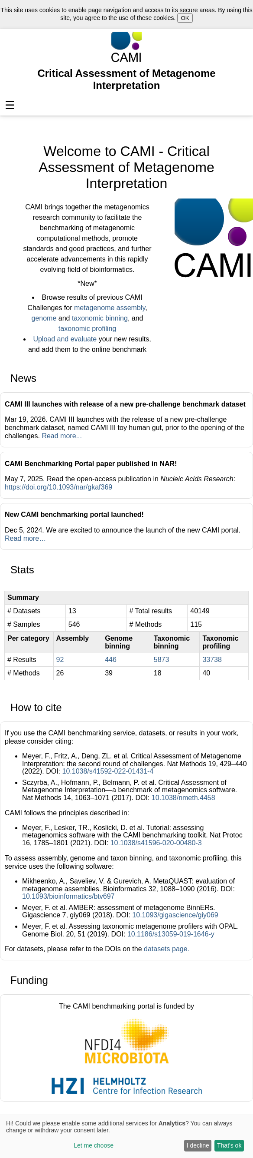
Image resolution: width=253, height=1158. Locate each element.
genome (44, 318)
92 (60, 659)
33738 (212, 659)
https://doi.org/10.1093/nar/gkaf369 (58, 487)
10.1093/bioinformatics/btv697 (68, 896)
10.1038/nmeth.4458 (183, 797)
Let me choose (94, 1145)
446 (111, 659)
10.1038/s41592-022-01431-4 (107, 771)
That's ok (229, 1145)
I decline (198, 1145)
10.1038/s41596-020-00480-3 (156, 843)
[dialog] (126, 1136)
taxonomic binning (100, 318)
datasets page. (166, 949)
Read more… (25, 538)
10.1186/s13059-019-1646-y (170, 934)
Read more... (61, 436)
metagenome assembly (109, 307)
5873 (161, 659)
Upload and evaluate (65, 339)
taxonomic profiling (87, 328)
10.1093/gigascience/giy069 (175, 915)
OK (185, 18)
